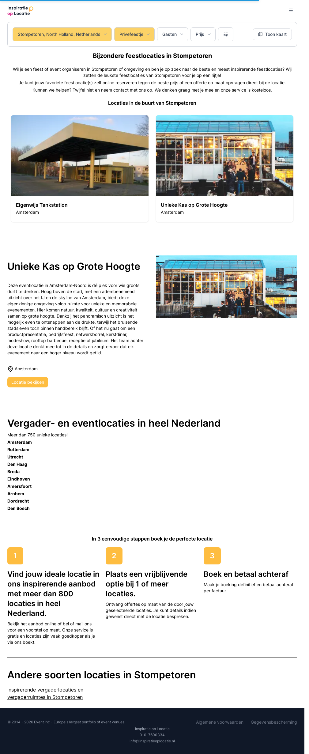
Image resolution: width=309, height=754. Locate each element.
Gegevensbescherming (274, 722)
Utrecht (15, 456)
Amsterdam (19, 442)
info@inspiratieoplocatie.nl (152, 741)
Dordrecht (18, 500)
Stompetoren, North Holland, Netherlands (63, 34)
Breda (13, 471)
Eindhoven (18, 478)
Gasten (173, 34)
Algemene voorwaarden (219, 722)
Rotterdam (18, 449)
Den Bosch (18, 508)
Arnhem (15, 493)
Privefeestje (135, 34)
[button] (79, 168)
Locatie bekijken (27, 382)
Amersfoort (19, 486)
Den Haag (17, 464)
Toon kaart (272, 34)
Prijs (204, 34)
